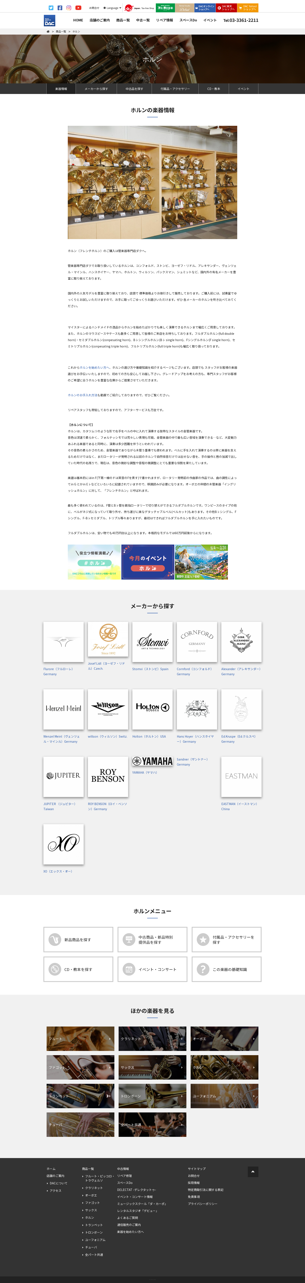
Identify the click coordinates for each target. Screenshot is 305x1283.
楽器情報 (61, 89)
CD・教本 (213, 89)
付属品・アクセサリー (175, 89)
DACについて (59, 1183)
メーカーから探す (96, 89)
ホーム (51, 1169)
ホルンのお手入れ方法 (82, 395)
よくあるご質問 (127, 1218)
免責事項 (194, 1197)
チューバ (91, 1247)
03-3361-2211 (240, 20)
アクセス (55, 1190)
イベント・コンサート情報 (135, 1197)
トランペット (94, 1225)
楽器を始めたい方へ (130, 1232)
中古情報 (123, 1169)
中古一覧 (143, 19)
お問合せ (194, 1176)
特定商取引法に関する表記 (205, 1190)
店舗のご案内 (100, 19)
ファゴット (92, 1202)
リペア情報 (164, 19)
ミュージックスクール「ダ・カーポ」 (142, 1204)
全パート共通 (94, 1254)
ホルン (89, 1217)
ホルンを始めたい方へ (94, 367)
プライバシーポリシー (203, 1204)
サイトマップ (197, 1169)
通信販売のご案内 (129, 1225)
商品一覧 (123, 19)
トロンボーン (94, 1232)
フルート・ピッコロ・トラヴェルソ (100, 1178)
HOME (78, 19)
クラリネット (94, 1188)
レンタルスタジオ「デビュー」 (138, 1211)
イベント (210, 19)
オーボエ (91, 1195)
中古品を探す (134, 89)
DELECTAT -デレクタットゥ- (136, 1190)
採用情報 (194, 1183)
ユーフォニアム (95, 1240)
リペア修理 (124, 1176)
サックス (91, 1210)
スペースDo (188, 19)
